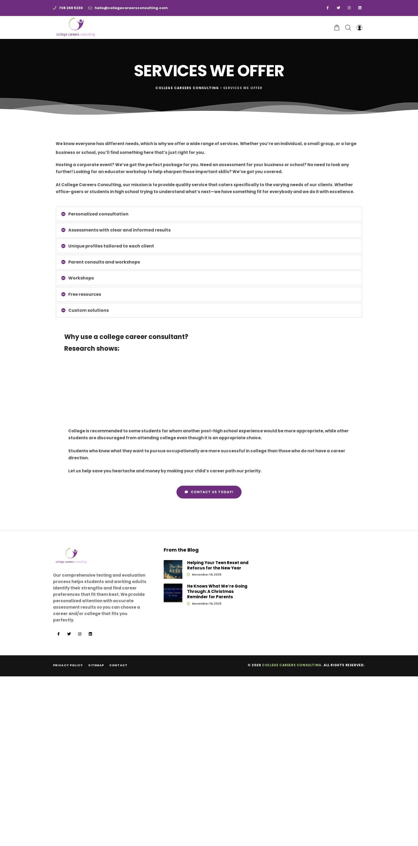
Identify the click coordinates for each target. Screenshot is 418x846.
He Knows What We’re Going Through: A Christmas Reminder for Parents (217, 592)
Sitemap (96, 665)
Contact (118, 665)
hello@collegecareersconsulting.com (128, 7)
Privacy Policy (68, 665)
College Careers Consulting (291, 665)
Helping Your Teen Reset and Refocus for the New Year (217, 565)
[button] (208, 492)
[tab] (209, 214)
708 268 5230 (68, 7)
